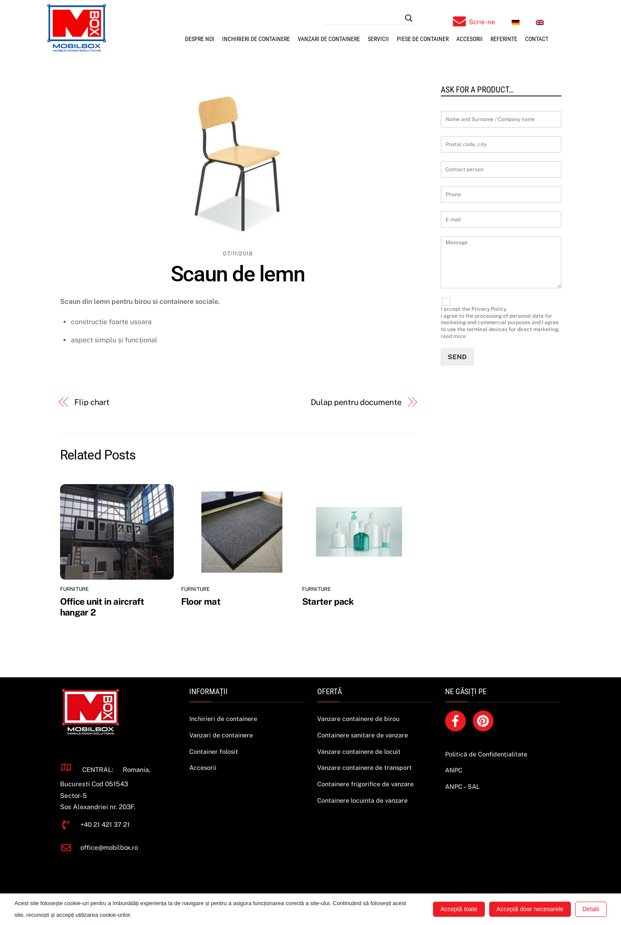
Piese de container (423, 38)
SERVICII (378, 38)
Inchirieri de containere (256, 38)
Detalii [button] (591, 909)
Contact (536, 38)
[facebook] (457, 720)
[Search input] (365, 18)
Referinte (503, 38)
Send (457, 356)
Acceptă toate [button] (459, 909)
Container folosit (213, 751)
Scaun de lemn (238, 274)
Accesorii (469, 38)
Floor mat (200, 601)
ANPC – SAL (462, 786)
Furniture (74, 589)
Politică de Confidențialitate (486, 754)
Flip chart (91, 402)
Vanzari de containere (329, 38)
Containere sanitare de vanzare (362, 735)
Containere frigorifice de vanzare (365, 784)
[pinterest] (485, 720)
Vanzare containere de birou (358, 718)
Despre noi (199, 38)
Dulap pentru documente (356, 402)
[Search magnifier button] (409, 18)
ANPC (453, 770)
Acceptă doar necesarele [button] (530, 909)
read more (453, 336)
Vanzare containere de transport (364, 767)
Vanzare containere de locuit (359, 751)
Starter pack (328, 601)
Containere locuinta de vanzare (362, 800)
